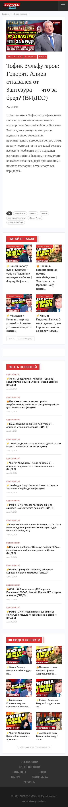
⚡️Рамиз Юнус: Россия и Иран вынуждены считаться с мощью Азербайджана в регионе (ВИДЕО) (31, 614)
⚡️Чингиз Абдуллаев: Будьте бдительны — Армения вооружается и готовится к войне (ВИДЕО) (30, 466)
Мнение (42, 57)
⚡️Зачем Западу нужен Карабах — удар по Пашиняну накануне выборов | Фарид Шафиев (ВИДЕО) (32, 381)
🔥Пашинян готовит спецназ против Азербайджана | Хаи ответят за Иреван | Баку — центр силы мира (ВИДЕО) (32, 404)
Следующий (25, 339)
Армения (32, 213)
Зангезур (43, 213)
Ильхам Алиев (35, 218)
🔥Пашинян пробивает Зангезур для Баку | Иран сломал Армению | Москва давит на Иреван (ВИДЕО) (33, 550)
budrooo (42, 801)
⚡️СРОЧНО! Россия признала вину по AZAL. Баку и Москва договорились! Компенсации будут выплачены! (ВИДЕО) (33, 527)
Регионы (29, 782)
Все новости (30, 57)
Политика (19, 772)
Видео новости (15, 57)
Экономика (40, 777)
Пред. (11, 339)
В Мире (15, 777)
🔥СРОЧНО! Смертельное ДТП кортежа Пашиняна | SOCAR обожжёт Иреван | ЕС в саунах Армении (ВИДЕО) (33, 592)
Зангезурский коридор (16, 218)
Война (42, 772)
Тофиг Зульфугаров (15, 222)
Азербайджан (20, 213)
